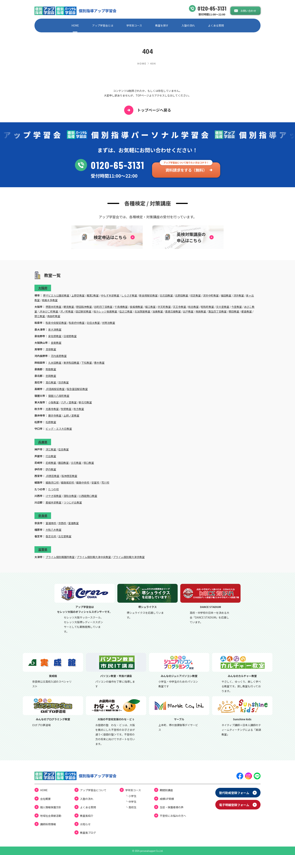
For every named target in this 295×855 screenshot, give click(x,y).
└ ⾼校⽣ (130, 807)
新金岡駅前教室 (148, 295)
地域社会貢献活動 (50, 816)
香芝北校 (51, 536)
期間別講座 (166, 790)
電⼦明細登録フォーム (234, 805)
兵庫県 (42, 442)
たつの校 (53, 489)
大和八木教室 (53, 530)
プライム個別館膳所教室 (60, 557)
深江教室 (51, 449)
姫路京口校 (52, 482)
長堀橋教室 (136, 307)
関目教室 (234, 311)
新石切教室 (85, 402)
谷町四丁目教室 (103, 307)
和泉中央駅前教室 (56, 323)
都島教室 (246, 311)
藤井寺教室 (54, 415)
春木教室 (99, 362)
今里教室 (236, 307)
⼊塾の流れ (188, 25)
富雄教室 (73, 523)
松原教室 (51, 422)
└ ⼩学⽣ (130, 796)
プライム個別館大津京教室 (129, 557)
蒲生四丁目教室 (217, 311)
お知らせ (85, 824)
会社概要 (45, 799)
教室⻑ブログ (88, 832)
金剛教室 (56, 343)
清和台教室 (70, 496)
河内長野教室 (59, 356)
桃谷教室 (193, 307)
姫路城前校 (67, 482)
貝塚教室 (51, 349)
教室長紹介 (86, 816)
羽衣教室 (63, 382)
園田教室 (63, 463)
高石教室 (51, 382)
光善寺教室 (52, 409)
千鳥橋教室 (121, 307)
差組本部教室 (53, 502)
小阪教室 (53, 402)
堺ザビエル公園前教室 (56, 295)
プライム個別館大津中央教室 (94, 557)
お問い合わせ (248, 11)
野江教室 (39, 316)
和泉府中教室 (77, 323)
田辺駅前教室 (83, 311)
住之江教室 (125, 311)
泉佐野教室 (54, 336)
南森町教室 (53, 316)
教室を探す (161, 25)
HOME (75, 25)
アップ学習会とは (102, 25)
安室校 (95, 482)
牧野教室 (66, 409)
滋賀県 (42, 549)
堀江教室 (150, 307)
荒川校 (105, 482)
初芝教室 (195, 295)
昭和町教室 (207, 307)
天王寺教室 (179, 307)
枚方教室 (78, 409)
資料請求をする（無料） (186, 170)
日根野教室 (70, 336)
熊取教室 (51, 369)
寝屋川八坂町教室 (58, 396)
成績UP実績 (167, 799)
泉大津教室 (54, 329)
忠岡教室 (51, 376)
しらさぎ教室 (129, 295)
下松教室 (86, 362)
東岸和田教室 (71, 362)
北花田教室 (166, 295)
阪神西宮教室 (69, 476)
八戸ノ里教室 (69, 402)
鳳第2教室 (93, 295)
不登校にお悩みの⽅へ (173, 816)
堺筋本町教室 (53, 307)
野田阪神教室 (84, 307)
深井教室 (238, 295)
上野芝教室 (78, 295)
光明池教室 (108, 323)
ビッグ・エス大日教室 (59, 429)
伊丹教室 (51, 469)
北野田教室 (181, 295)
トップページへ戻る (147, 110)
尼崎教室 (51, 463)
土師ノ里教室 (71, 415)
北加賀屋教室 (142, 311)
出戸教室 (188, 311)
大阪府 (42, 288)
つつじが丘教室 (72, 502)
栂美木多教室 (50, 300)
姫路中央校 (82, 482)
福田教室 (226, 295)
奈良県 (42, 515)
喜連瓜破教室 (173, 311)
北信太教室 (93, 323)
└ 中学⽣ (130, 801)
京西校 (62, 523)
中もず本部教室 (110, 295)
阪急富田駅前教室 (77, 389)
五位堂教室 (64, 536)
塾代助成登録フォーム (234, 792)
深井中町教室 (211, 295)
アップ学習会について (93, 790)
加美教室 (157, 311)
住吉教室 (63, 449)
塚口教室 (88, 463)
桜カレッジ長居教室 (105, 311)
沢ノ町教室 (66, 311)
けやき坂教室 (53, 496)
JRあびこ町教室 (48, 311)
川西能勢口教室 (88, 496)
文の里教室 (222, 307)
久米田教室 (54, 362)
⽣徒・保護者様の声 (171, 807)
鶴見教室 (68, 307)
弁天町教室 (164, 307)
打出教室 (51, 456)
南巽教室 (201, 311)
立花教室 (76, 463)
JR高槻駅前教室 (55, 389)
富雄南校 (51, 523)
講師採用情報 (48, 824)
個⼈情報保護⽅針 (50, 807)
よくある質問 (216, 25)
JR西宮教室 (52, 476)
